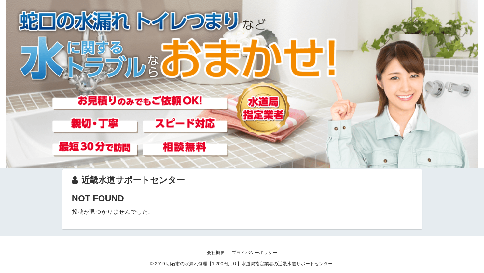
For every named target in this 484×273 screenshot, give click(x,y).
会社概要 (216, 252)
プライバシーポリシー (254, 252)
